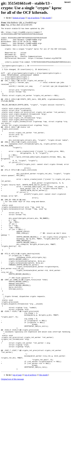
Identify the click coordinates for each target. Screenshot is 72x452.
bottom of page (19, 18)
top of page (17, 443)
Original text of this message (12, 448)
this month (46, 18)
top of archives (33, 18)
